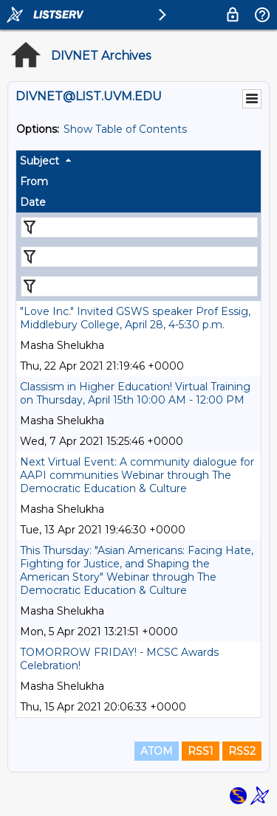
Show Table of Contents (125, 129)
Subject (39, 160)
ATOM (156, 751)
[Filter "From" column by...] (139, 256)
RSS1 (200, 751)
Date (33, 202)
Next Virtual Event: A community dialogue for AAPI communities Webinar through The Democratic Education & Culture (137, 475)
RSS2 (242, 751)
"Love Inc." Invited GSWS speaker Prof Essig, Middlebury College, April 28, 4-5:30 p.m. (135, 318)
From (34, 181)
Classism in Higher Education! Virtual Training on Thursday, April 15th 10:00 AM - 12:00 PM (135, 393)
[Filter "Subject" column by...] (139, 227)
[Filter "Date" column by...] (139, 286)
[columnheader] (138, 161)
